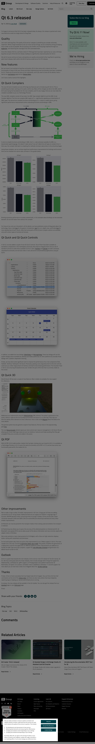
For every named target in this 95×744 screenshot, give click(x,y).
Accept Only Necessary (48, 726)
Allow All (48, 721)
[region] (30, 730)
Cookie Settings (48, 730)
